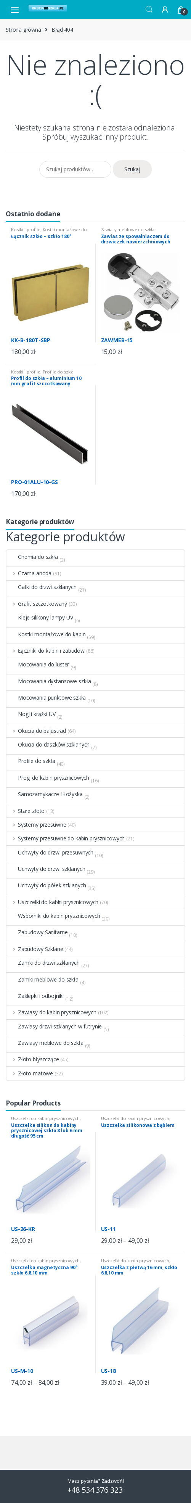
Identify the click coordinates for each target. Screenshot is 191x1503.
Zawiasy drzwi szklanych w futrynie (54, 1026)
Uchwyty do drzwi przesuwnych (49, 852)
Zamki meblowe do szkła (42, 979)
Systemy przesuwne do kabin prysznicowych (65, 838)
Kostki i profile (25, 229)
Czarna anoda (28, 573)
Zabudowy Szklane (34, 949)
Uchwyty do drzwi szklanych (45, 869)
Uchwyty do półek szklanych (46, 885)
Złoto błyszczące (32, 1059)
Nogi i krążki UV (31, 714)
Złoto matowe (29, 1073)
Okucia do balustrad (36, 730)
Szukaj (132, 169)
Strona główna (23, 29)
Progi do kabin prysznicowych (47, 777)
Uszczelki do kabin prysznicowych (52, 902)
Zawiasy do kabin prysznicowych (51, 1012)
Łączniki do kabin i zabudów (45, 650)
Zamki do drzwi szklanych (43, 962)
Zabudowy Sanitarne (36, 932)
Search (149, 9)
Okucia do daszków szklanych (48, 744)
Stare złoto (25, 811)
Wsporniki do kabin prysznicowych (53, 915)
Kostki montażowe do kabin (49, 232)
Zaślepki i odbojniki (35, 996)
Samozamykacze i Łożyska (44, 794)
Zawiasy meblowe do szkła (128, 229)
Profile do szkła (58, 372)
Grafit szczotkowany (36, 603)
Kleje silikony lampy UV (39, 617)
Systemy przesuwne (36, 824)
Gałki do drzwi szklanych (41, 587)
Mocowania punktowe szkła (46, 697)
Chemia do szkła (32, 557)
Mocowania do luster (37, 664)
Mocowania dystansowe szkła (48, 681)
